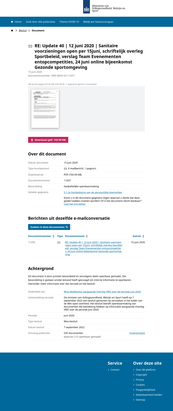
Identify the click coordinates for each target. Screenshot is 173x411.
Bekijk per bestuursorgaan (98, 21)
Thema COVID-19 (69, 21)
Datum (139, 236)
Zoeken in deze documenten (49, 227)
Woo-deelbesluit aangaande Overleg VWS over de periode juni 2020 (102, 291)
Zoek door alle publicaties (40, 21)
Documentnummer (41, 236)
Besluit (23, 30)
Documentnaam (77, 236)
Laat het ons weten (75, 204)
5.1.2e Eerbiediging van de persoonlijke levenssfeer (93, 192)
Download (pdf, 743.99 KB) (48, 139)
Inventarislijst (137, 333)
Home (16, 21)
